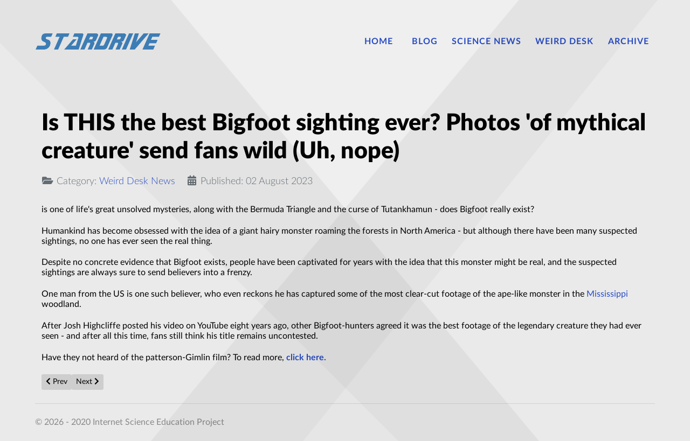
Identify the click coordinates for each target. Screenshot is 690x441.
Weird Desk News (137, 181)
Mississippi (607, 294)
